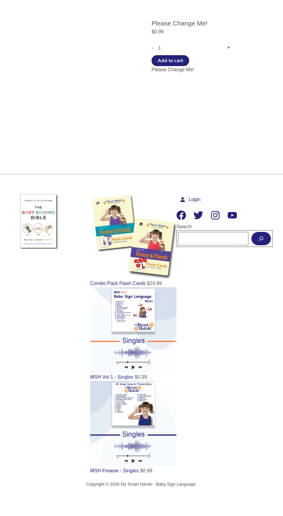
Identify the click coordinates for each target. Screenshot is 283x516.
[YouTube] (235, 215)
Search (187, 226)
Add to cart (170, 60)
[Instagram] (218, 215)
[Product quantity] (189, 47)
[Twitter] (201, 215)
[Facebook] (184, 215)
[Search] (261, 238)
